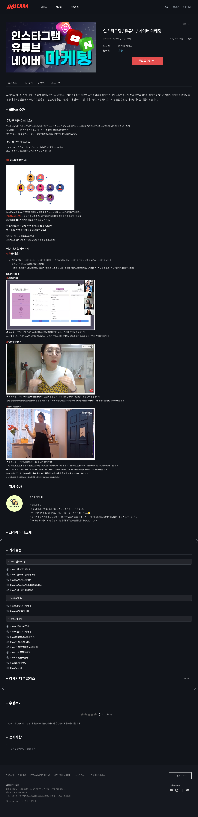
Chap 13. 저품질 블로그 (20, 652)
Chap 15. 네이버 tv (18, 662)
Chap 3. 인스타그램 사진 (20, 579)
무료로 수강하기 (147, 60)
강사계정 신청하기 (180, 775)
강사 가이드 (79, 775)
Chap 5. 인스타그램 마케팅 (21, 590)
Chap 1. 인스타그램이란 (20, 569)
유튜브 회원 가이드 (97, 775)
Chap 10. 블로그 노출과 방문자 (23, 636)
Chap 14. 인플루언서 (19, 657)
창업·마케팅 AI (125, 46)
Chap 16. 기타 (16, 668)
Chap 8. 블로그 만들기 (19, 626)
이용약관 (22, 775)
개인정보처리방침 (62, 775)
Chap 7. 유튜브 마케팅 (19, 611)
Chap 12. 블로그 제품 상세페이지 (24, 647)
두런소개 (10, 775)
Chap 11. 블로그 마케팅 (20, 642)
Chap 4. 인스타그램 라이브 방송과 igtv (26, 585)
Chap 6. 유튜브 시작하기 (20, 605)
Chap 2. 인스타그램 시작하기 (22, 574)
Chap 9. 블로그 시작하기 (20, 631)
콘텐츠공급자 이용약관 (40, 775)
